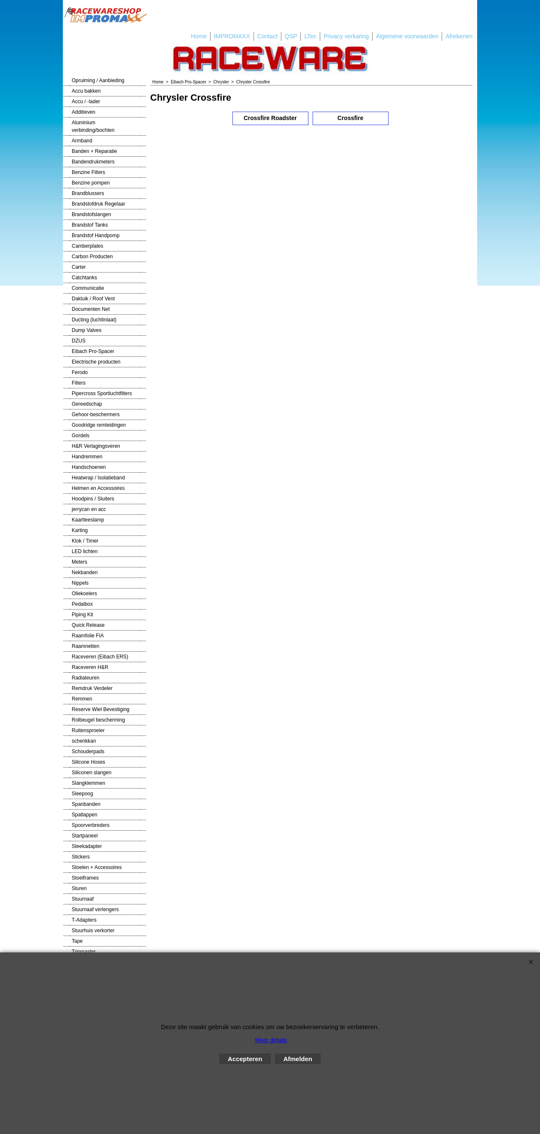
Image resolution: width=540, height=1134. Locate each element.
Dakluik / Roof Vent (93, 299)
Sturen (79, 888)
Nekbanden (84, 572)
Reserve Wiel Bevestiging (101, 709)
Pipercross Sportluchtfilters (102, 393)
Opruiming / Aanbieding (98, 80)
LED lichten (84, 551)
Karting (80, 530)
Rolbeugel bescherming (98, 720)
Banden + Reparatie (94, 151)
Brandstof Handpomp (95, 235)
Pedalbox (82, 604)
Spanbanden (86, 804)
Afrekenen (459, 36)
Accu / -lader (86, 101)
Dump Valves (86, 330)
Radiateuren (85, 678)
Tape (77, 941)
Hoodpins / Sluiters (93, 499)
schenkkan (84, 741)
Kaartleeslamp (88, 520)
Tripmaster (84, 952)
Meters (79, 562)
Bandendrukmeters (93, 162)
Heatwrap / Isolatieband (98, 478)
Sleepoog (82, 794)
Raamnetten (85, 646)
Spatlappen (84, 815)
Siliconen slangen (91, 773)
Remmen (82, 699)
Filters (79, 383)
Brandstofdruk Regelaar (98, 204)
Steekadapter (87, 846)
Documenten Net (91, 309)
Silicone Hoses (88, 762)
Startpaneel (84, 836)
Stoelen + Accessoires (97, 867)
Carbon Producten (92, 256)
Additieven (83, 112)
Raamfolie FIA (88, 636)
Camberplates (87, 246)
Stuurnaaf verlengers (95, 909)
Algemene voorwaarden (407, 36)
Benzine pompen (91, 183)
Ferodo (80, 372)
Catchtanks (84, 278)
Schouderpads (88, 751)
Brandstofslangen (91, 214)
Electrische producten (96, 362)
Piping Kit (82, 615)
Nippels (80, 583)
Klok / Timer (85, 541)
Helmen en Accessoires (98, 488)
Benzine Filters (88, 172)
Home (199, 36)
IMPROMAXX (232, 36)
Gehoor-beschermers (95, 414)
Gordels (80, 436)
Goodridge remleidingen (99, 425)
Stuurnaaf (83, 899)
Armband (82, 141)
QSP (291, 36)
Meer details (271, 1040)
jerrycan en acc (89, 509)
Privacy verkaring (346, 36)
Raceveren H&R (90, 667)
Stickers (81, 857)
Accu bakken (86, 91)
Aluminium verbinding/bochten (93, 126)
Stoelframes (85, 878)
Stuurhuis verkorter (93, 930)
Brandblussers (88, 193)
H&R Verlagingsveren (96, 446)
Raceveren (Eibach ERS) (100, 657)
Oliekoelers (84, 593)
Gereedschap (87, 404)
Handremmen (87, 457)
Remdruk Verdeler (92, 688)
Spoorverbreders (90, 825)
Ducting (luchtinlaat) (94, 320)
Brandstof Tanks (90, 225)
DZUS (79, 341)
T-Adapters (84, 920)
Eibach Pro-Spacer (93, 351)
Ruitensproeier (88, 730)
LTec (310, 36)
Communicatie (88, 288)
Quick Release (88, 625)
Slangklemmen (88, 783)
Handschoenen (89, 467)
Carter (79, 267)
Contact (267, 36)
